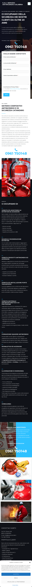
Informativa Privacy (15, 88)
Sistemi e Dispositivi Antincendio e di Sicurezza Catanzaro (13, 108)
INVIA (6, 94)
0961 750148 (16, 47)
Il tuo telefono (7, 69)
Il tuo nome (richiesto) (9, 57)
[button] (30, 562)
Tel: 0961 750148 (5, 537)
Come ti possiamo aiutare (10, 75)
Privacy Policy (15, 585)
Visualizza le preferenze (16, 581)
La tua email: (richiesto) (10, 63)
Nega (16, 578)
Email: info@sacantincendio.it (8, 535)
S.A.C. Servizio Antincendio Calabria (12, 3)
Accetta (16, 574)
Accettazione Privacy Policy (11, 87)
